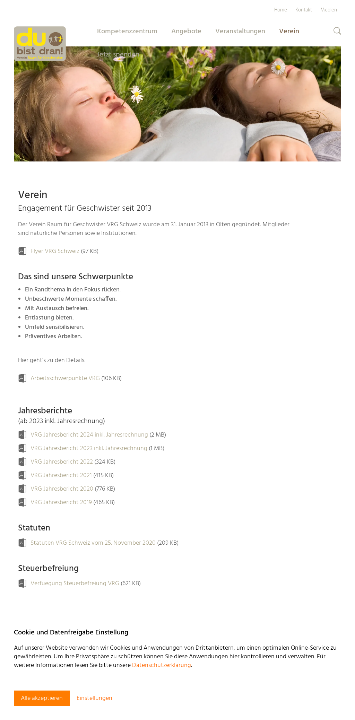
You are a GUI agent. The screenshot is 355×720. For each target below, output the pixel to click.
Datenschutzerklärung (161, 665)
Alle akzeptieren (42, 698)
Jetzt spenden (118, 54)
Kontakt (303, 10)
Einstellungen (94, 698)
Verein (289, 31)
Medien (328, 10)
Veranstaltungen (240, 31)
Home (280, 10)
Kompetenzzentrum (127, 31)
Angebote (186, 31)
